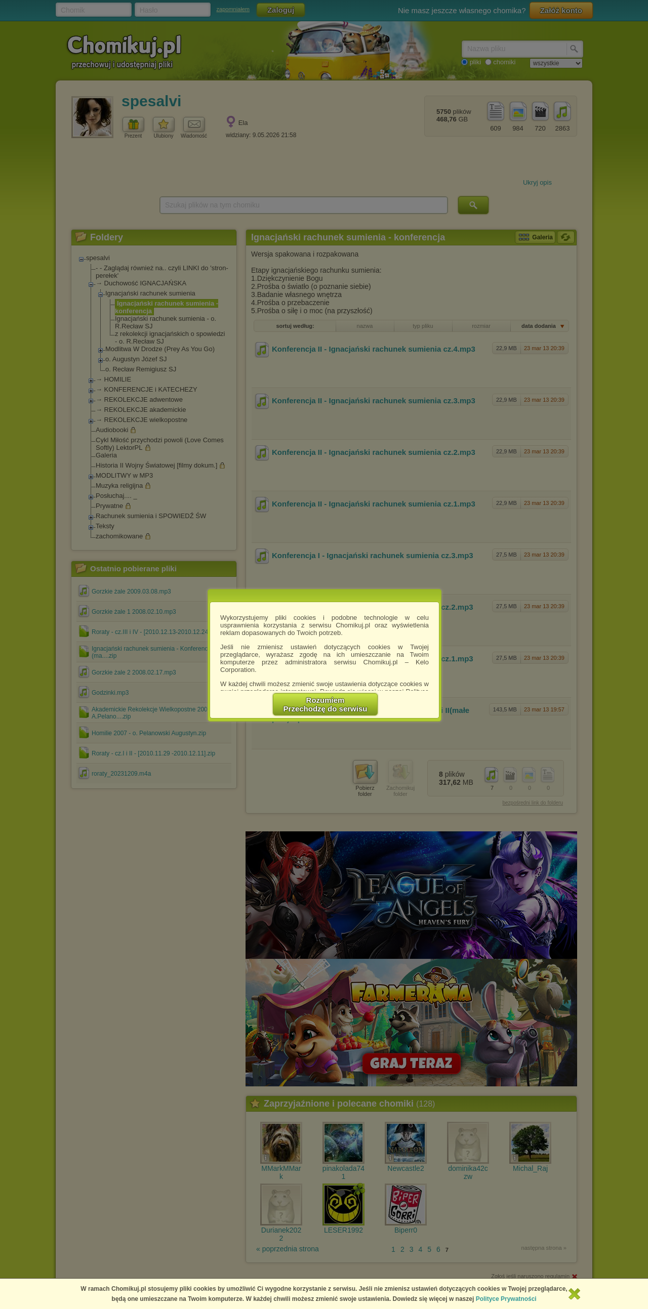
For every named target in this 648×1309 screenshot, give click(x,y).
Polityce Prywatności (506, 1298)
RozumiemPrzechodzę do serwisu (326, 704)
